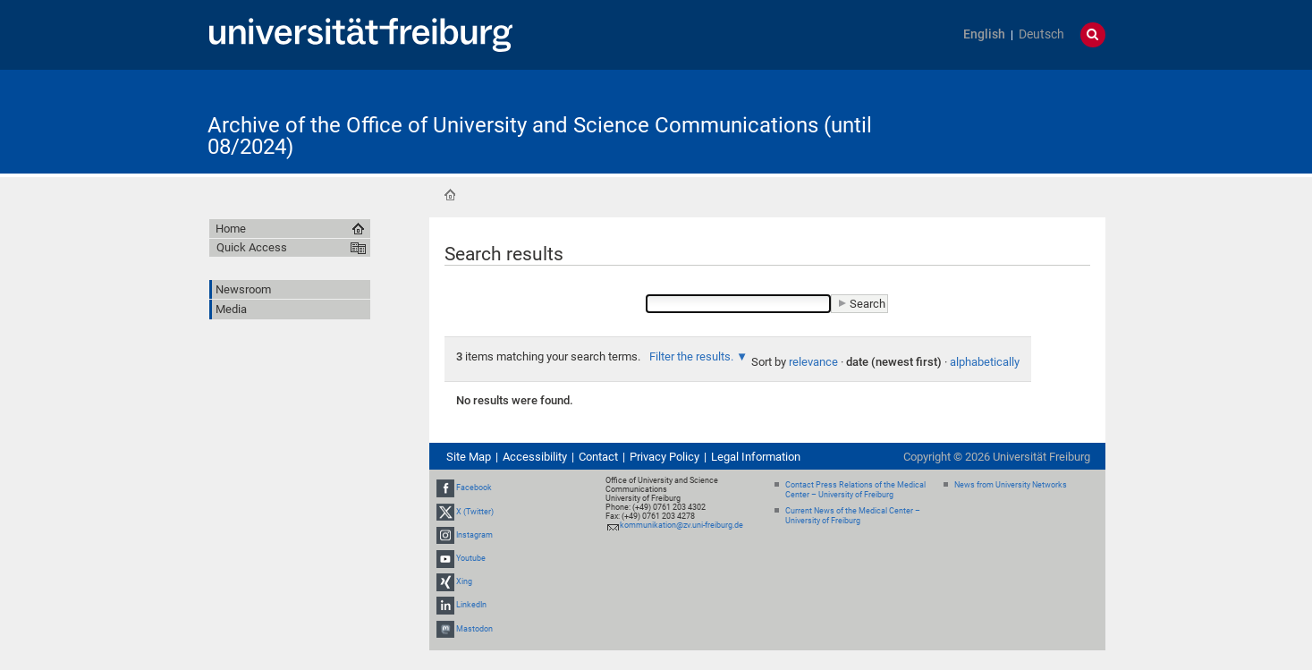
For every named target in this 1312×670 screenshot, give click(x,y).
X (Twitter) (475, 511)
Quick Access (251, 247)
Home (449, 195)
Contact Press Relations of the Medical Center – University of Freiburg (855, 489)
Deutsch (1041, 34)
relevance (813, 362)
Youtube (471, 558)
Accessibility (535, 456)
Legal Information (755, 456)
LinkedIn (471, 605)
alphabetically (985, 362)
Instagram (474, 534)
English (984, 34)
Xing (464, 581)
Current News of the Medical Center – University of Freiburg (852, 515)
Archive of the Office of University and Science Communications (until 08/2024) (539, 136)
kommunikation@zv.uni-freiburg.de (681, 525)
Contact (598, 456)
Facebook (474, 487)
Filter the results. (692, 356)
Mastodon (474, 628)
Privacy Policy (664, 456)
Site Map (468, 456)
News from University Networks (1010, 484)
